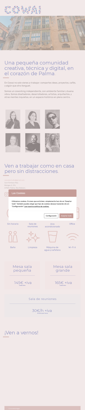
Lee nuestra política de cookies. (36, 206)
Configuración (51, 216)
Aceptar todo (66, 216)
